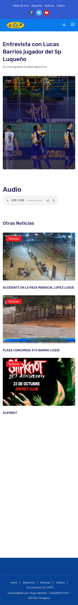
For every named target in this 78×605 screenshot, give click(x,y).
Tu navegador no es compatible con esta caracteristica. (31, 200)
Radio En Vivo (21, 5)
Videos (61, 5)
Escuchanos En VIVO (39, 587)
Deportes (37, 5)
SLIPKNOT (10, 413)
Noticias (49, 5)
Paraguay (44, 598)
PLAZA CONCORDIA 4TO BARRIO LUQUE (31, 350)
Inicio (13, 582)
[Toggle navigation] (73, 24)
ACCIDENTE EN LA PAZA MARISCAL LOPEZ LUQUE (38, 287)
